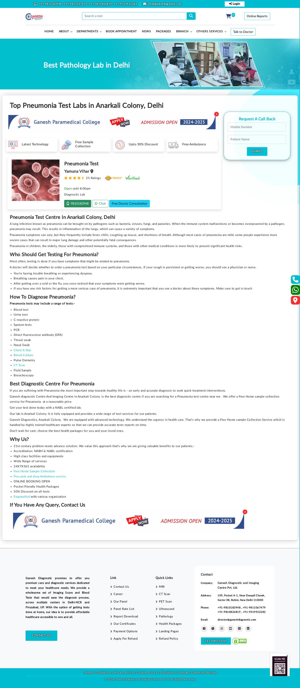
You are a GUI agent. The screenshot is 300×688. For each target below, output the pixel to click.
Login (234, 3)
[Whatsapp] (295, 291)
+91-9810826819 (101, 4)
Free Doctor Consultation (129, 203)
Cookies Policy (146, 672)
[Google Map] (295, 301)
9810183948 (78, 203)
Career (118, 594)
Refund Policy (168, 638)
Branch (182, 31)
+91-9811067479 (76, 4)
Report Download (126, 616)
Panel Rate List (124, 609)
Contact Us (41, 635)
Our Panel (120, 601)
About (64, 31)
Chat (100, 203)
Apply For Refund (126, 638)
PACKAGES (163, 31)
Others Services (209, 31)
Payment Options (126, 631)
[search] (191, 16)
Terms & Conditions (97, 672)
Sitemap (182, 672)
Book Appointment (121, 31)
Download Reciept (204, 672)
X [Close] (217, 114)
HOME (49, 31)
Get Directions (216, 641)
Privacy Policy (123, 672)
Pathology (166, 616)
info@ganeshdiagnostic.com (165, 4)
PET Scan (165, 601)
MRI (162, 586)
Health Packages (170, 623)
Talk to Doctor (243, 32)
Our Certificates (125, 623)
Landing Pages (169, 631)
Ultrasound (166, 609)
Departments (87, 31)
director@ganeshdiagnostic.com (237, 619)
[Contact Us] (295, 280)
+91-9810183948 (51, 4)
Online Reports (257, 16)
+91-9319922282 (125, 4)
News (146, 31)
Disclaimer (167, 672)
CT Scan (164, 594)
